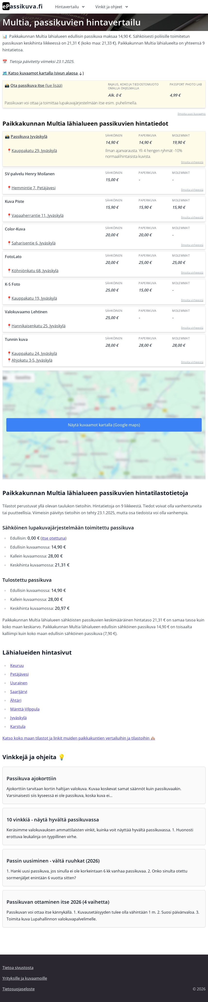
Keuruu (17, 665)
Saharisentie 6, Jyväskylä (34, 243)
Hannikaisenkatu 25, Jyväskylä (39, 326)
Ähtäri (15, 700)
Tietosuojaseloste (18, 989)
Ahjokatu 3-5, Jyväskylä (32, 360)
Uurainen (18, 683)
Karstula (17, 726)
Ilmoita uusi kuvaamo (192, 114)
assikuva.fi (22, 6)
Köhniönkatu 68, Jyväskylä (35, 270)
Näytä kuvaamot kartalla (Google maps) (104, 425)
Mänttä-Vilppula (25, 709)
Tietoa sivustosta (17, 967)
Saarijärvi (18, 691)
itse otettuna (53, 538)
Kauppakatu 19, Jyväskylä (34, 298)
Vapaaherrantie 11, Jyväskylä (38, 215)
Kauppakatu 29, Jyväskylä (34, 150)
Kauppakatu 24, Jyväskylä (34, 353)
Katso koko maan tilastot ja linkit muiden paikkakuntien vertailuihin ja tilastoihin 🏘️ (78, 738)
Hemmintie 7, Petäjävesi (34, 188)
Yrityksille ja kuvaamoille (24, 978)
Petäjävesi (19, 674)
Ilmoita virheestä (192, 162)
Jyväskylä (18, 717)
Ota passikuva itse (36, 85)
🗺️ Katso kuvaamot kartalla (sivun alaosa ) (43, 73)
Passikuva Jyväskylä (29, 136)
